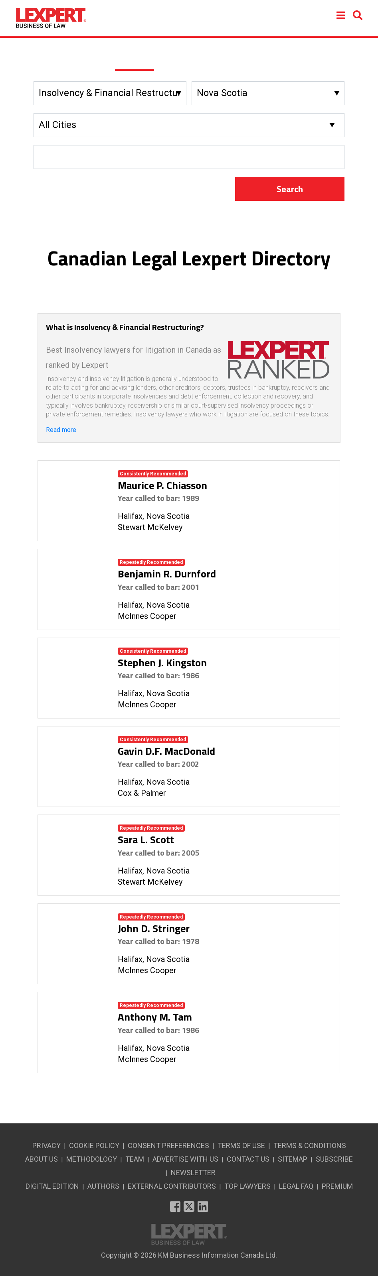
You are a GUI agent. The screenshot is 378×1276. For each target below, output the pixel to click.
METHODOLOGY (91, 1159)
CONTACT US (248, 1159)
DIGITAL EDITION (52, 1186)
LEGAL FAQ (296, 1186)
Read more (61, 430)
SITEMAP (292, 1159)
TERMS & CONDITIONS (309, 1145)
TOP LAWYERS (247, 1186)
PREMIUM (337, 1186)
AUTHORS (103, 1186)
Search (290, 189)
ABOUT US (41, 1159)
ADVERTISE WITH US (185, 1159)
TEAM (134, 1159)
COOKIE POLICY (94, 1145)
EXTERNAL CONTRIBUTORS (172, 1186)
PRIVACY (46, 1145)
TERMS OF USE (241, 1145)
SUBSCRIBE (334, 1159)
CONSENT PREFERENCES (168, 1145)
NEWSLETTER (193, 1172)
